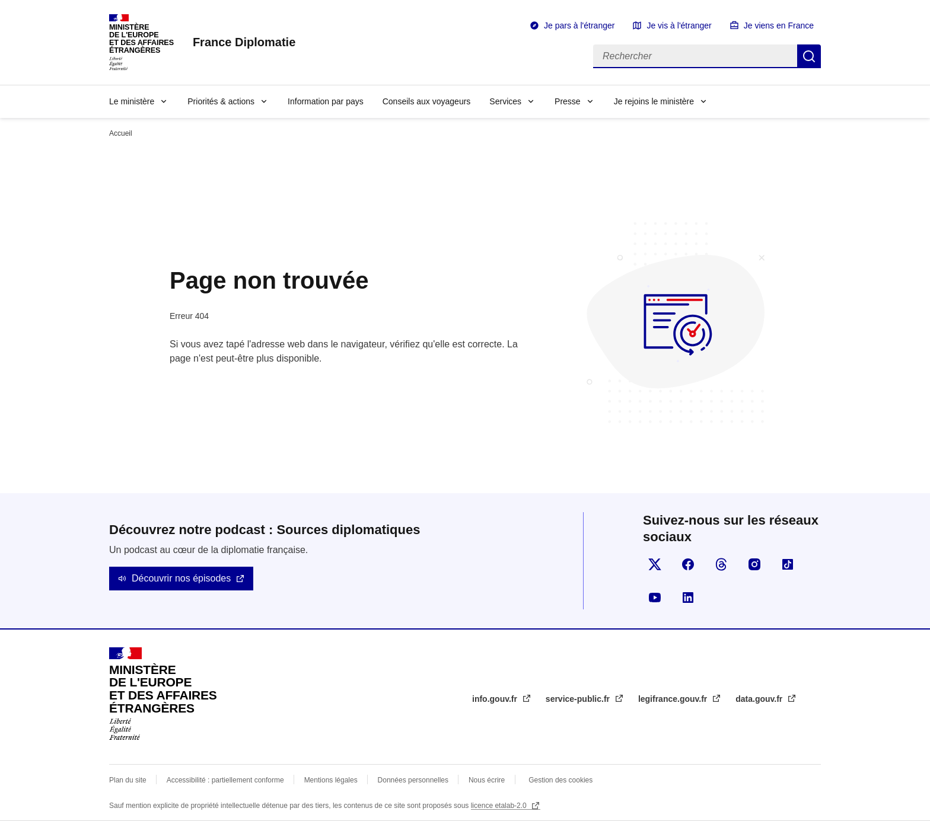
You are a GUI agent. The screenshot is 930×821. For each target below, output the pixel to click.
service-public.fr (579, 699)
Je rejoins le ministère (654, 101)
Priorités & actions (220, 101)
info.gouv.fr (496, 699)
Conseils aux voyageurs (427, 101)
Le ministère (131, 101)
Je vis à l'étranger (678, 25)
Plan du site (127, 780)
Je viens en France (779, 25)
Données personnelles (413, 780)
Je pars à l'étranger (579, 25)
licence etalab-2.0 (499, 805)
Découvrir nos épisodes (181, 578)
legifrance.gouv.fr (673, 699)
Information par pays (326, 101)
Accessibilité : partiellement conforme (225, 780)
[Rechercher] (695, 56)
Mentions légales (331, 780)
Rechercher (809, 56)
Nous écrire (487, 780)
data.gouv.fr (760, 699)
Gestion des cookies (560, 780)
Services (505, 101)
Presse (568, 101)
